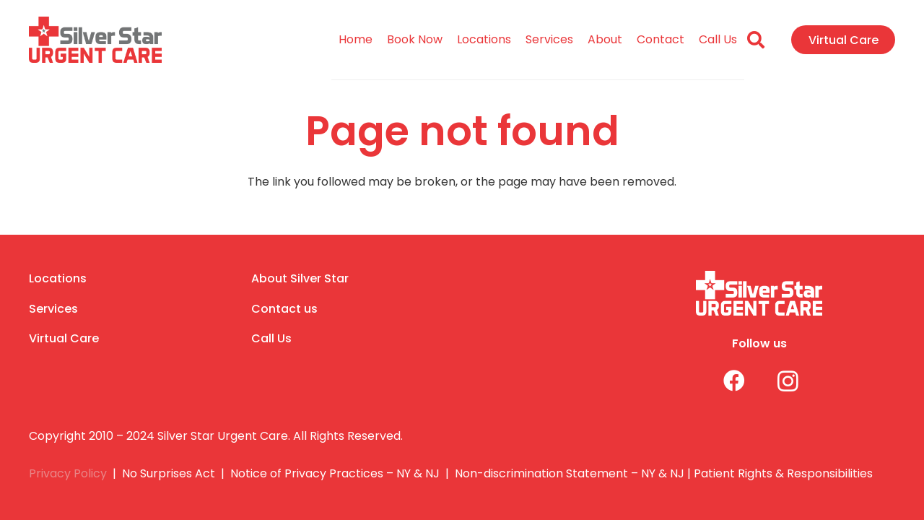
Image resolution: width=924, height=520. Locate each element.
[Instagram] (777, 381)
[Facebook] (723, 381)
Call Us (271, 338)
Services (53, 308)
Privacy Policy (68, 473)
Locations (58, 278)
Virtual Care (64, 338)
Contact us (284, 308)
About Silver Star (300, 278)
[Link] (95, 40)
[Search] (756, 40)
